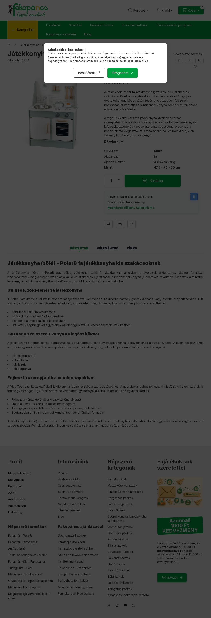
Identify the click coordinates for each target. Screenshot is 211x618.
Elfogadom (120, 73)
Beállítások (86, 73)
